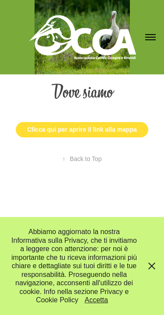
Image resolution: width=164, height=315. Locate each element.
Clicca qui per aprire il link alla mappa (82, 129)
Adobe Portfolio (96, 189)
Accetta (96, 300)
